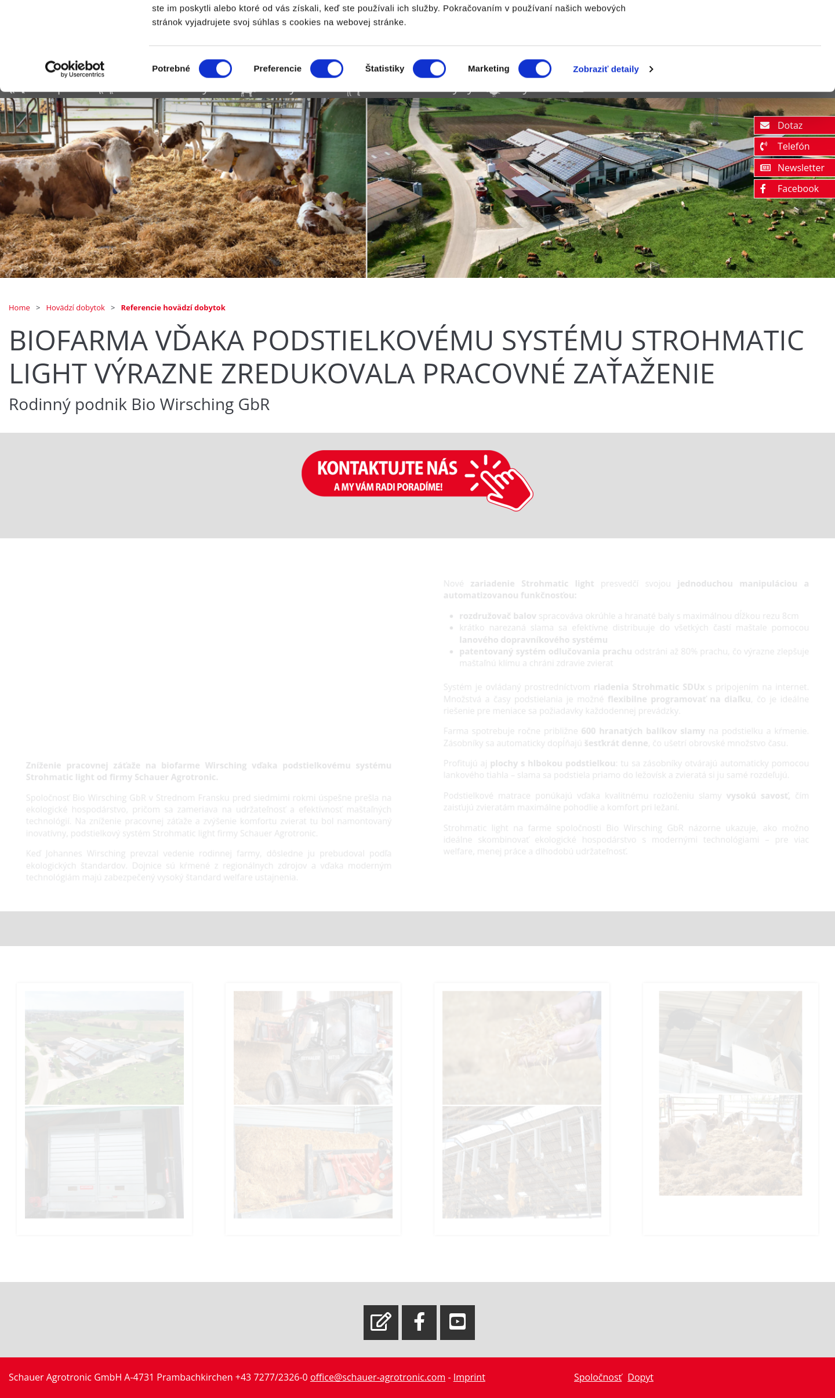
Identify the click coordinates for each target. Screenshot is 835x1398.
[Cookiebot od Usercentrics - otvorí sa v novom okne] (75, 145)
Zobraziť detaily (606, 145)
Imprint (469, 1377)
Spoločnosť (598, 1377)
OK (738, 30)
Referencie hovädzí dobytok (173, 307)
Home (20, 307)
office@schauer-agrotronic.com (377, 1377)
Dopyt (640, 1377)
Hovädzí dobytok (76, 307)
